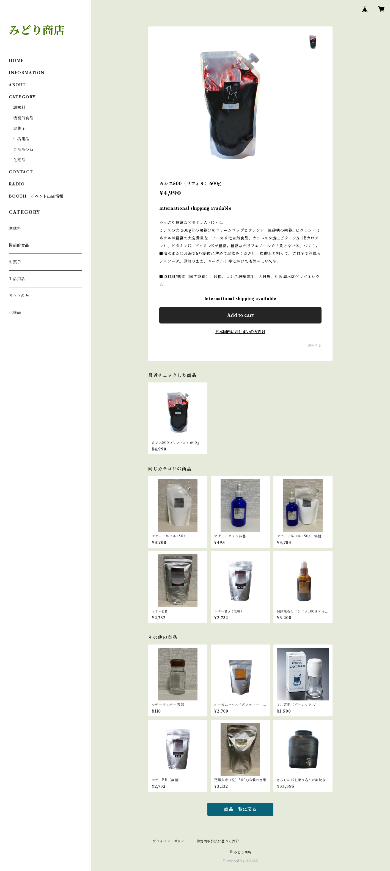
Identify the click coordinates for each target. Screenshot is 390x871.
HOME (16, 60)
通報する (314, 345)
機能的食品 (23, 117)
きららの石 (23, 149)
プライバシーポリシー (170, 841)
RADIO (17, 184)
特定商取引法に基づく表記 (218, 841)
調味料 (19, 107)
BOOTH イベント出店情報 (36, 196)
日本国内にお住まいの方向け (240, 331)
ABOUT (17, 84)
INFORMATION (27, 72)
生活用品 (21, 138)
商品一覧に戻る (240, 809)
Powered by (240, 861)
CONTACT (21, 171)
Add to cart (240, 315)
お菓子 (19, 128)
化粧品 (19, 159)
